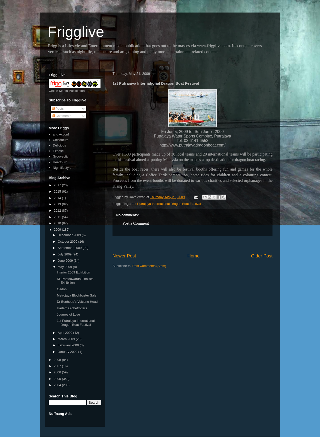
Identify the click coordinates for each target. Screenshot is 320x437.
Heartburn (60, 162)
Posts (58, 108)
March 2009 (67, 339)
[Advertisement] (192, 244)
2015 (58, 191)
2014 (58, 198)
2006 (58, 372)
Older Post (261, 255)
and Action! (61, 134)
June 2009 (66, 260)
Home (194, 255)
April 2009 (65, 333)
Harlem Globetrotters (72, 308)
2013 (58, 204)
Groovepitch (61, 156)
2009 (58, 229)
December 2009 (70, 235)
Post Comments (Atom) (149, 266)
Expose (58, 151)
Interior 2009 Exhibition (73, 272)
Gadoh (61, 289)
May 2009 (65, 267)
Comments (61, 116)
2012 (58, 210)
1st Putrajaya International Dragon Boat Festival (166, 204)
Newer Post (124, 255)
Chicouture (60, 140)
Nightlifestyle (62, 168)
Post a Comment (135, 223)
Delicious (59, 145)
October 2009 (68, 241)
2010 (58, 223)
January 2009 (68, 352)
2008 (58, 360)
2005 (58, 379)
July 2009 (65, 254)
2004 (58, 385)
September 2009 (70, 248)
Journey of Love (68, 314)
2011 (58, 217)
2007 (58, 366)
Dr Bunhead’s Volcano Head (77, 302)
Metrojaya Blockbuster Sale (76, 295)
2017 (58, 185)
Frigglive (76, 31)
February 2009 (69, 345)
